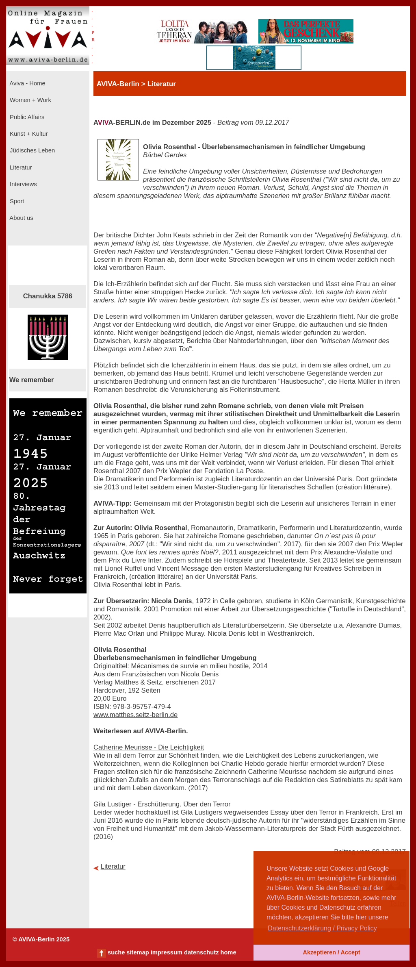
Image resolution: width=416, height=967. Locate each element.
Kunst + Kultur (28, 133)
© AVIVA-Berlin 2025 (41, 939)
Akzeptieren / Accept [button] (331, 952)
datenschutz (201, 952)
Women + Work (29, 100)
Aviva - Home (27, 83)
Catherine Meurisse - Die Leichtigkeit (148, 747)
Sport (16, 201)
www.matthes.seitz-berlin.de (135, 715)
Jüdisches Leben (31, 150)
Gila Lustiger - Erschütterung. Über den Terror (162, 804)
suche (116, 952)
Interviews (22, 184)
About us (20, 218)
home (228, 952)
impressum (166, 952)
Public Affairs (26, 117)
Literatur (20, 167)
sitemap (137, 952)
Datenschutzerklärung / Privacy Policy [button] (322, 928)
